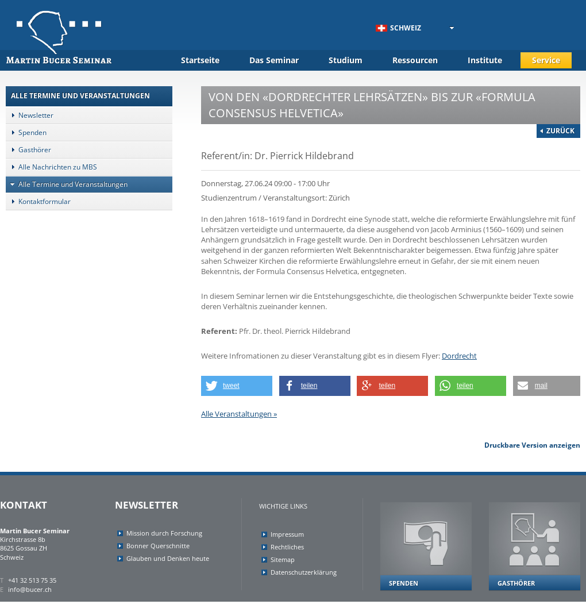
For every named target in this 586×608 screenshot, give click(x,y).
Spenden (26, 132)
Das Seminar (274, 60)
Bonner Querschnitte (158, 545)
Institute (485, 60)
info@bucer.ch (30, 589)
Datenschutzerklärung (304, 572)
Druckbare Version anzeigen (532, 445)
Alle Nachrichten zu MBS (51, 167)
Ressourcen (415, 60)
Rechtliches (287, 546)
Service (546, 60)
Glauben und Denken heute (167, 558)
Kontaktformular (38, 201)
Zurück (560, 131)
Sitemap (283, 559)
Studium (346, 60)
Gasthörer (28, 149)
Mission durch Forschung (164, 533)
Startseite (200, 60)
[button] (236, 386)
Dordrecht (459, 356)
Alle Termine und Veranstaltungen (67, 184)
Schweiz (398, 28)
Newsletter (29, 115)
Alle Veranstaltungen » (239, 414)
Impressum (287, 534)
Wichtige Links (283, 506)
